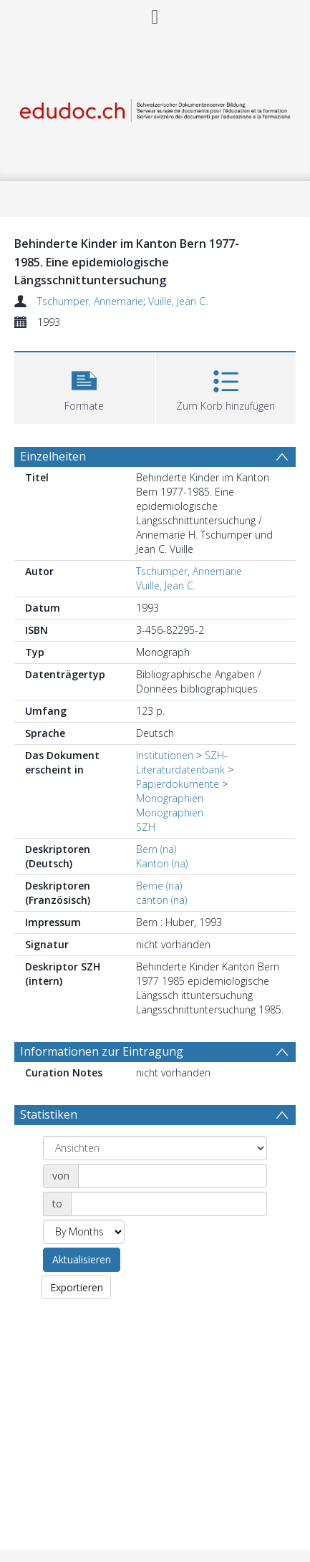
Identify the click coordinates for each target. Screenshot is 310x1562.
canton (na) (161, 900)
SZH (145, 827)
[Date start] (172, 1176)
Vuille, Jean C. (178, 301)
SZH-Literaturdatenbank (182, 762)
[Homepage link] (155, 107)
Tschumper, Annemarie (90, 301)
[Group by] (155, 1148)
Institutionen (164, 755)
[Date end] (169, 1204)
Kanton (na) (162, 863)
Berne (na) (159, 885)
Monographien (169, 798)
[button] (84, 386)
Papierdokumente (177, 784)
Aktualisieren (81, 1259)
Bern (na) (156, 849)
